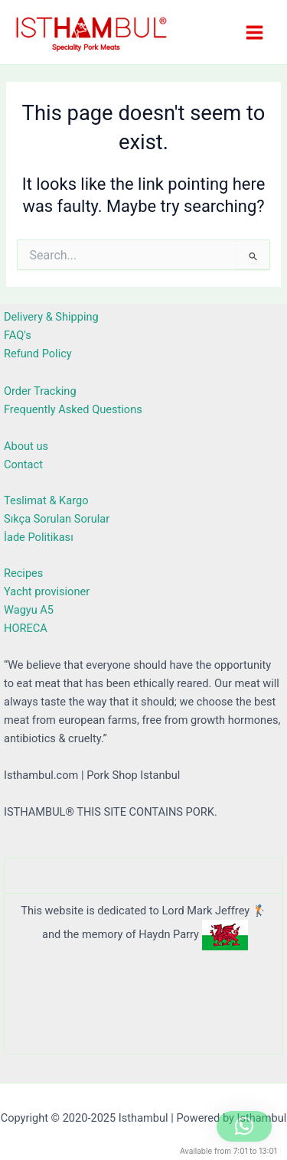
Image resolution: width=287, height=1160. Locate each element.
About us (26, 446)
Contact (23, 464)
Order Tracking (40, 391)
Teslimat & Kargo (46, 500)
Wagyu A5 (29, 610)
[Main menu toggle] (254, 32)
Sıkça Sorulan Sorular (56, 519)
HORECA (25, 628)
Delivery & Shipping (51, 317)
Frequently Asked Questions (73, 409)
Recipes (23, 573)
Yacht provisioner (47, 591)
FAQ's (17, 335)
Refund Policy (38, 353)
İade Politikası (38, 537)
